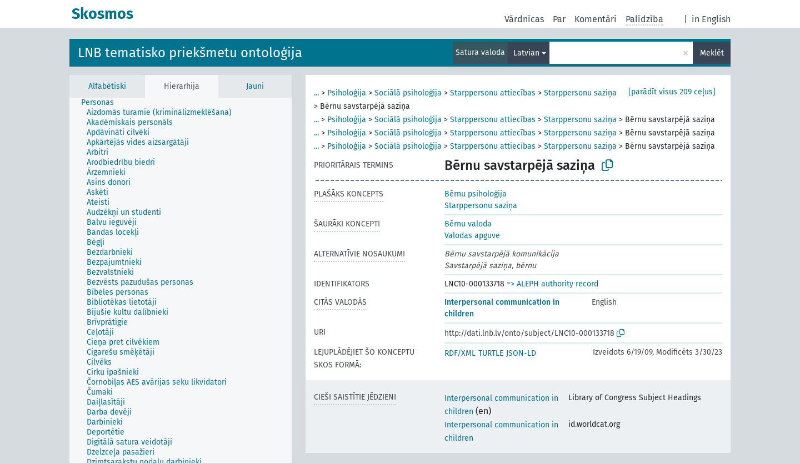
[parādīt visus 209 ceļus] (672, 92)
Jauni (255, 86)
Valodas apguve (472, 235)
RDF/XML (460, 353)
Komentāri (595, 19)
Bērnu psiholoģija (475, 194)
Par (559, 19)
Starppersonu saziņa (580, 93)
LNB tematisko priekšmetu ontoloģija (190, 52)
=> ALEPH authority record (552, 284)
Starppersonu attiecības (493, 93)
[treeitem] (102, 103)
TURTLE (490, 353)
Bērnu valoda (468, 224)
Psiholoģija (346, 93)
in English (711, 19)
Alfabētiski (107, 86)
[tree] (180, 280)
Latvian (526, 53)
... (316, 93)
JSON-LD (521, 353)
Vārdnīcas (524, 19)
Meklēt (712, 53)
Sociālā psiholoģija (408, 93)
